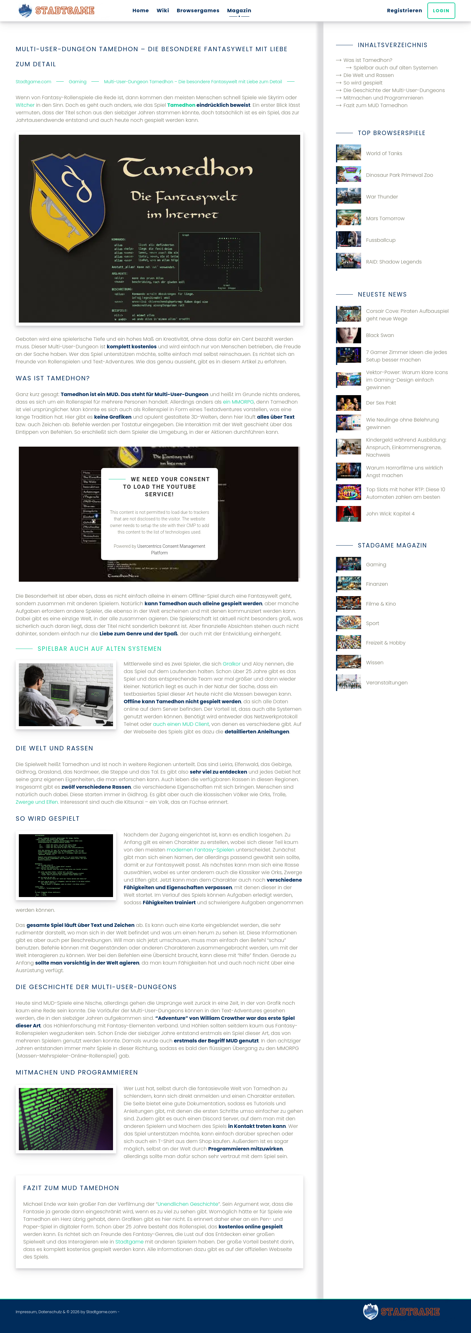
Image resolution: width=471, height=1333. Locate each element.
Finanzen (362, 584)
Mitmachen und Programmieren (384, 97)
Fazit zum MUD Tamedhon (376, 105)
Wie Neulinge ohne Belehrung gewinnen (387, 424)
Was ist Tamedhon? (368, 60)
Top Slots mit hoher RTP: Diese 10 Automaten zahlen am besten (390, 493)
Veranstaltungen (372, 682)
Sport (357, 623)
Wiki (163, 10)
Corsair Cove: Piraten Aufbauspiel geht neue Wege (392, 315)
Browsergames (198, 10)
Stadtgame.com (101, 1311)
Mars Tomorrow (370, 218)
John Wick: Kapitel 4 (375, 514)
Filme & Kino (366, 604)
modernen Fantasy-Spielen (201, 849)
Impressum (26, 1311)
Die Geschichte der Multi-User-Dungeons (394, 90)
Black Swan (365, 335)
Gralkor (232, 663)
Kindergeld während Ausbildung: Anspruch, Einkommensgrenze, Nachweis (391, 447)
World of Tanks (369, 153)
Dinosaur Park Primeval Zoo (384, 175)
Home (141, 10)
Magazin (239, 10)
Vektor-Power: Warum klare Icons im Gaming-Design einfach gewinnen (392, 380)
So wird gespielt (363, 82)
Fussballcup (366, 240)
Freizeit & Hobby (370, 643)
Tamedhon (181, 105)
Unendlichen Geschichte (188, 1204)
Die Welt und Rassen (369, 75)
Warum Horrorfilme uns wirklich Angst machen (389, 472)
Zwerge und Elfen (37, 802)
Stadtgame (129, 1241)
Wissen (359, 663)
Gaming (361, 565)
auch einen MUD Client (181, 724)
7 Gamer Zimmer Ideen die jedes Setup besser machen (391, 356)
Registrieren (404, 10)
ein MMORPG (238, 401)
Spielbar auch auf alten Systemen (396, 67)
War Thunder (367, 197)
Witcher (25, 105)
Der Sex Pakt (366, 403)
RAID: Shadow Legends (379, 262)
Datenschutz (50, 1311)
